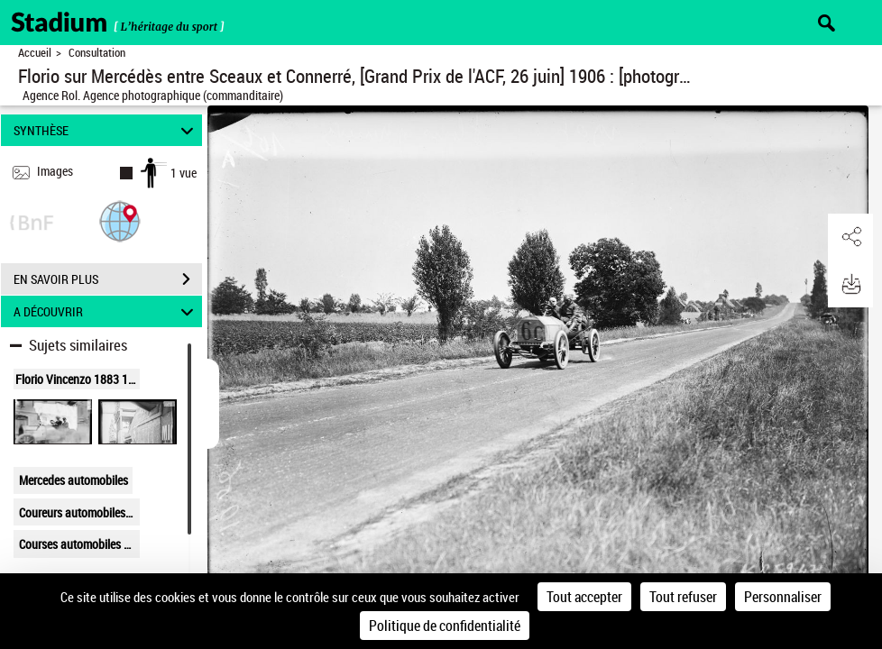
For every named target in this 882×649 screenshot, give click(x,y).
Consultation (97, 52)
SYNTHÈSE (106, 130)
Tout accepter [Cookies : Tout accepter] (584, 597)
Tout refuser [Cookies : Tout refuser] (683, 597)
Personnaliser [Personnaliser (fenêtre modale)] (783, 597)
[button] (119, 220)
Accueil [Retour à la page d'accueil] (34, 52)
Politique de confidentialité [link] (444, 625)
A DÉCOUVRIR (106, 311)
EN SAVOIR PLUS (108, 279)
